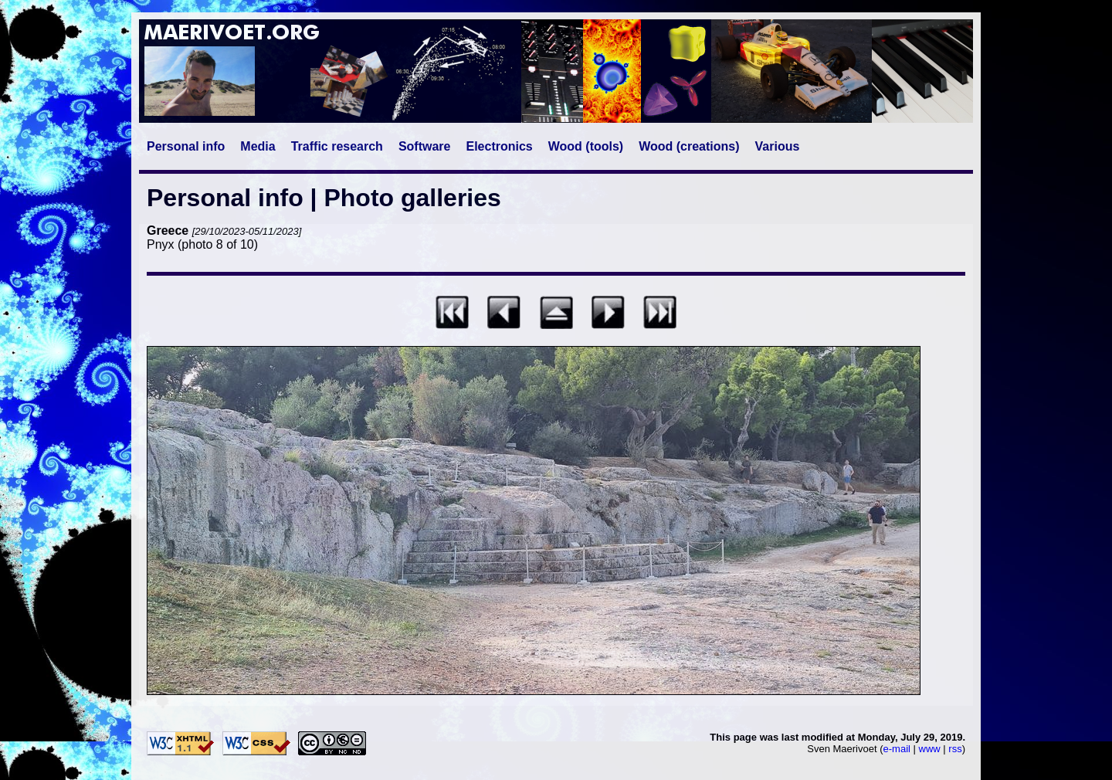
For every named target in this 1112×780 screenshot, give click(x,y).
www (930, 749)
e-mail (896, 749)
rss (954, 749)
